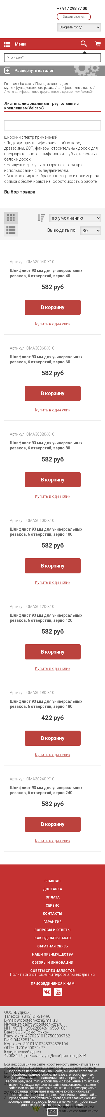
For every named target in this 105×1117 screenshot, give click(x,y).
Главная (10, 84)
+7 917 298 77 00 (72, 8)
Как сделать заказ (52, 938)
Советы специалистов (52, 971)
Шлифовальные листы (74, 88)
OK (52, 1112)
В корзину (52, 307)
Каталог (26, 84)
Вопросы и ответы (52, 930)
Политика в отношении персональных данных (52, 974)
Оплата (53, 897)
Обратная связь (52, 946)
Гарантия (52, 922)
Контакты (52, 914)
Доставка (52, 889)
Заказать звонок (74, 16)
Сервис (53, 905)
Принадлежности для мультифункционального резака (36, 86)
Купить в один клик (52, 324)
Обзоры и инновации (52, 963)
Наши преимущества (52, 954)
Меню (15, 44)
